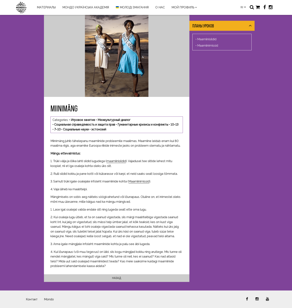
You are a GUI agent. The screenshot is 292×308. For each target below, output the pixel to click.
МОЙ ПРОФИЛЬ (183, 7)
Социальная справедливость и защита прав (84, 124)
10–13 (174, 124)
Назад (116, 277)
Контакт (32, 299)
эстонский (98, 129)
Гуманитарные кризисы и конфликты (143, 124)
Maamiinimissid (138, 181)
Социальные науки (76, 129)
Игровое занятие (83, 120)
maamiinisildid (116, 161)
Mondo (49, 299)
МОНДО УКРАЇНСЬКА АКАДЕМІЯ (85, 7)
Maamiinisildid (206, 39)
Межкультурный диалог (114, 120)
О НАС (160, 7)
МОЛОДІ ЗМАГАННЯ (132, 7)
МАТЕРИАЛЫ (46, 7)
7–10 (57, 129)
